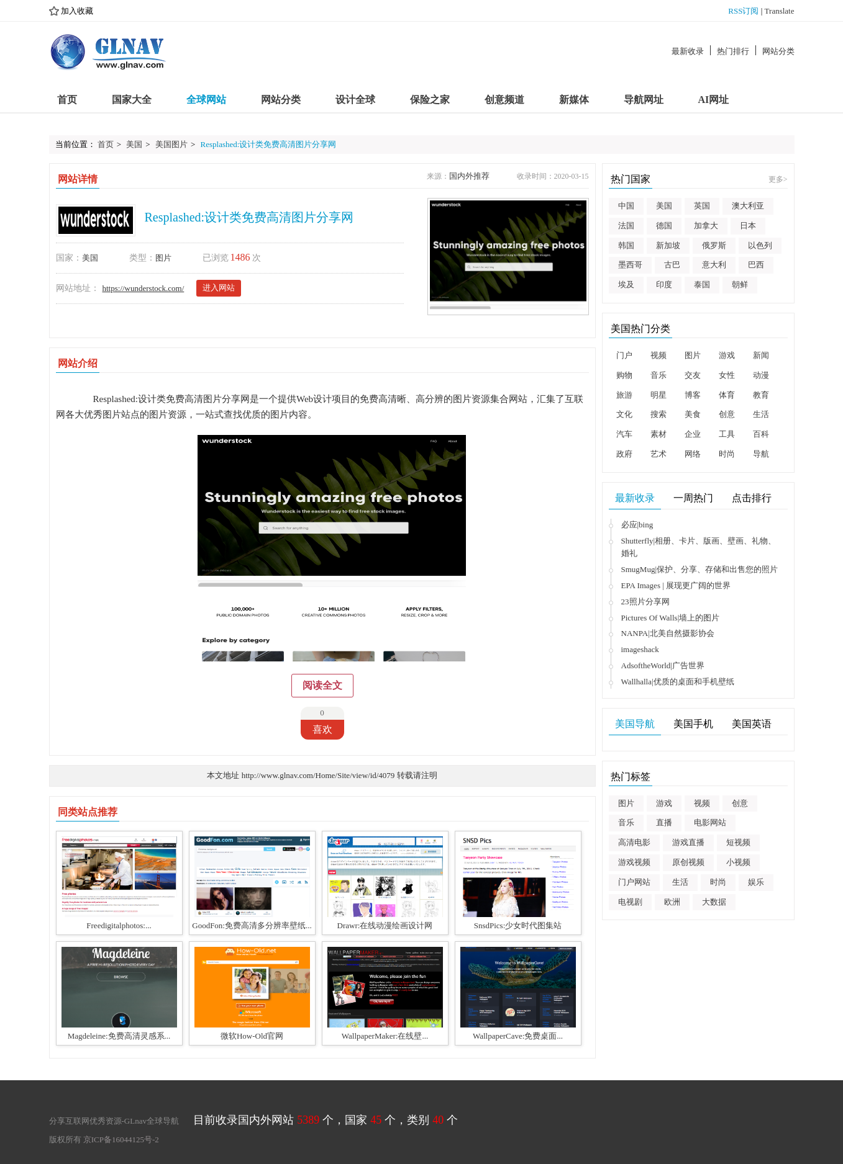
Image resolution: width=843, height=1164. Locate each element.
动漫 (761, 375)
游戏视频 (634, 862)
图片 (163, 257)
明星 (658, 395)
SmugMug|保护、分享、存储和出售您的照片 (699, 569)
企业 (693, 434)
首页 (67, 99)
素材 (658, 434)
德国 (664, 225)
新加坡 (668, 245)
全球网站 (206, 99)
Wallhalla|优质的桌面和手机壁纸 (677, 681)
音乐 (658, 375)
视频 (658, 355)
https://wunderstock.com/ (144, 288)
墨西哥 (630, 264)
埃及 (626, 284)
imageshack (640, 649)
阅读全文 (322, 685)
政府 (624, 454)
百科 (761, 434)
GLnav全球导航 (151, 1121)
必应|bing (637, 524)
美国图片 (171, 144)
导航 (761, 454)
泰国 (702, 284)
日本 (748, 225)
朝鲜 (740, 284)
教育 (761, 395)
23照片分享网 (645, 601)
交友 (693, 375)
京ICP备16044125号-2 (121, 1139)
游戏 (727, 355)
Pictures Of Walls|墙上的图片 (670, 617)
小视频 (738, 862)
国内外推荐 (469, 176)
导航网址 (643, 99)
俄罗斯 (714, 245)
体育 (727, 395)
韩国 (626, 245)
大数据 (714, 902)
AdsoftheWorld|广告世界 (662, 665)
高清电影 (634, 842)
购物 (624, 375)
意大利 (714, 264)
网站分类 (778, 51)
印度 (664, 284)
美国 (134, 144)
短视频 (738, 842)
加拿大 (706, 225)
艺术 (658, 454)
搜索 (658, 414)
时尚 (727, 454)
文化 (624, 414)
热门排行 (733, 51)
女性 (727, 375)
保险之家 (430, 99)
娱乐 (756, 882)
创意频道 (504, 99)
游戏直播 (688, 842)
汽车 (624, 434)
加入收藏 (71, 11)
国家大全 (132, 99)
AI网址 (713, 99)
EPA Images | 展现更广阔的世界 (676, 585)
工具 (727, 434)
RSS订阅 (743, 11)
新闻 (761, 355)
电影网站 (710, 822)
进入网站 (219, 287)
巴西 (756, 264)
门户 (624, 355)
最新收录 (688, 51)
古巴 (672, 264)
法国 (626, 225)
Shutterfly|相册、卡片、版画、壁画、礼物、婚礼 (699, 547)
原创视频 (688, 862)
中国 (626, 205)
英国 (702, 205)
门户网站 (634, 882)
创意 (727, 414)
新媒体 (574, 99)
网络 (693, 454)
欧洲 (672, 902)
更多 (778, 179)
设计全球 (355, 99)
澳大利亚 (748, 205)
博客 (693, 395)
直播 (664, 822)
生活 (761, 414)
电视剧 (630, 902)
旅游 (624, 395)
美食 (693, 414)
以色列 (760, 245)
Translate (780, 11)
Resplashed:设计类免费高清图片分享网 (269, 144)
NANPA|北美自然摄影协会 (667, 633)
